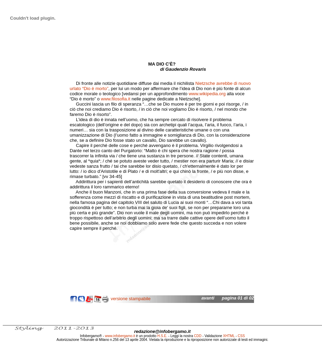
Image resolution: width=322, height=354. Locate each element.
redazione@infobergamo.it (162, 331)
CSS (241, 336)
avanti (208, 298)
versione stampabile (131, 298)
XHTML (229, 336)
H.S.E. (162, 336)
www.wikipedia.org (207, 93)
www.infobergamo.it (120, 336)
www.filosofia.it (115, 98)
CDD (198, 336)
